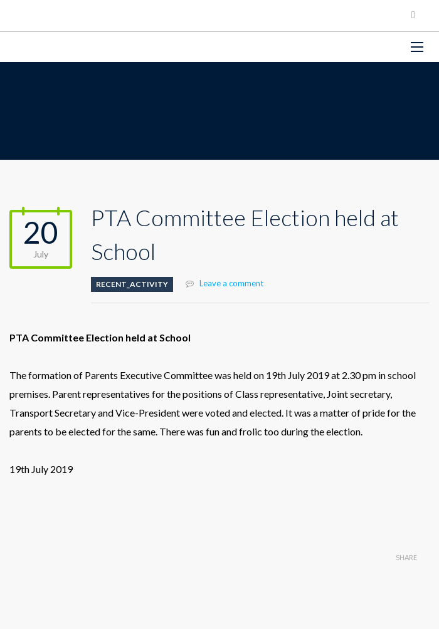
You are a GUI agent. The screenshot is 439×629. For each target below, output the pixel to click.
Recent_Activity (132, 284)
